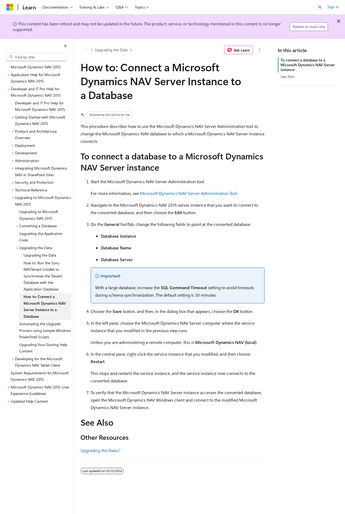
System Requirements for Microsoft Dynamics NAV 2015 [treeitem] (40, 376)
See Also (287, 76)
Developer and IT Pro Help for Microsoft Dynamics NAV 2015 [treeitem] (40, 106)
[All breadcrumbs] (85, 50)
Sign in (333, 6)
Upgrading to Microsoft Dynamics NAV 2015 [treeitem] (38, 215)
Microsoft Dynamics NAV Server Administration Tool (188, 193)
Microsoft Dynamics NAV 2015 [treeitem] (36, 66)
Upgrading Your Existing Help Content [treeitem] (43, 348)
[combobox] (36, 57)
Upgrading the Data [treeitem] (40, 255)
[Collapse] (65, 46)
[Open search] (320, 7)
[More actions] (259, 50)
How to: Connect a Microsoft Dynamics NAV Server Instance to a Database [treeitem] (45, 306)
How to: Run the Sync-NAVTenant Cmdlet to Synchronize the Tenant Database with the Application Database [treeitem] (43, 276)
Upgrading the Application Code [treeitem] (41, 237)
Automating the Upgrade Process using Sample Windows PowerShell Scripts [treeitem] (45, 330)
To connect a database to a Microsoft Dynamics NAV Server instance (308, 64)
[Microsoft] (9, 7)
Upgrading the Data (111, 49)
